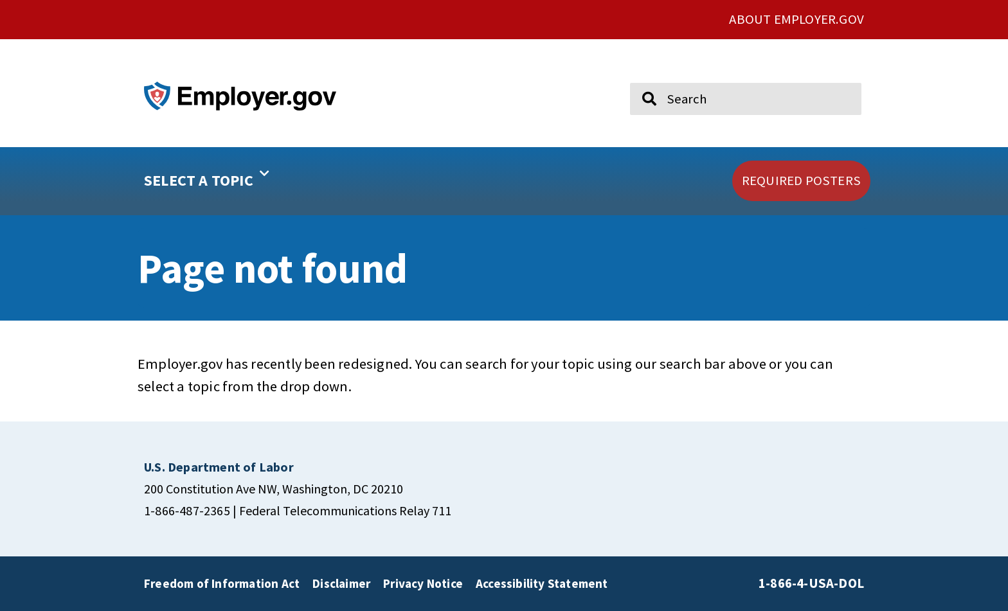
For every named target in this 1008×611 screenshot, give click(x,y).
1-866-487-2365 (187, 510)
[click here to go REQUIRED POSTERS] (801, 181)
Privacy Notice (423, 583)
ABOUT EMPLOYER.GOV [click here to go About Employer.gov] (796, 19)
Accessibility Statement (542, 583)
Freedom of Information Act (222, 583)
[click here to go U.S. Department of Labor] (219, 467)
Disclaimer (341, 583)
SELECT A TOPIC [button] (206, 176)
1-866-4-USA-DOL (811, 583)
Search (640, 77)
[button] (247, 181)
